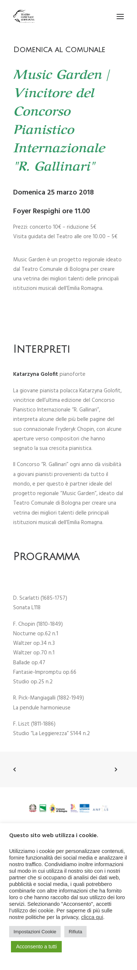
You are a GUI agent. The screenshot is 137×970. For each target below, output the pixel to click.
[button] (120, 16)
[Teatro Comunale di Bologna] (23, 16)
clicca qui (92, 917)
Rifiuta (75, 931)
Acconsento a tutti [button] (36, 946)
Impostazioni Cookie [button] (35, 931)
